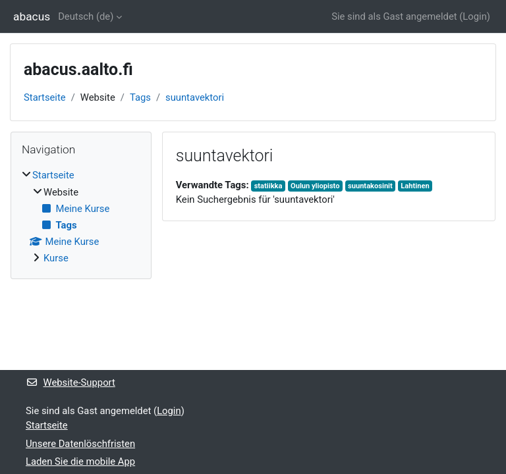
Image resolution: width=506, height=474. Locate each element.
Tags (140, 97)
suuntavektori (194, 97)
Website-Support (70, 382)
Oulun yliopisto (315, 186)
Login (475, 16)
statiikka (268, 186)
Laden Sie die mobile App (80, 461)
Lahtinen (415, 186)
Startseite (45, 97)
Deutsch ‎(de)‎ (85, 16)
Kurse (56, 258)
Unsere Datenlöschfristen (80, 444)
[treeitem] (81, 216)
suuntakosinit (370, 186)
